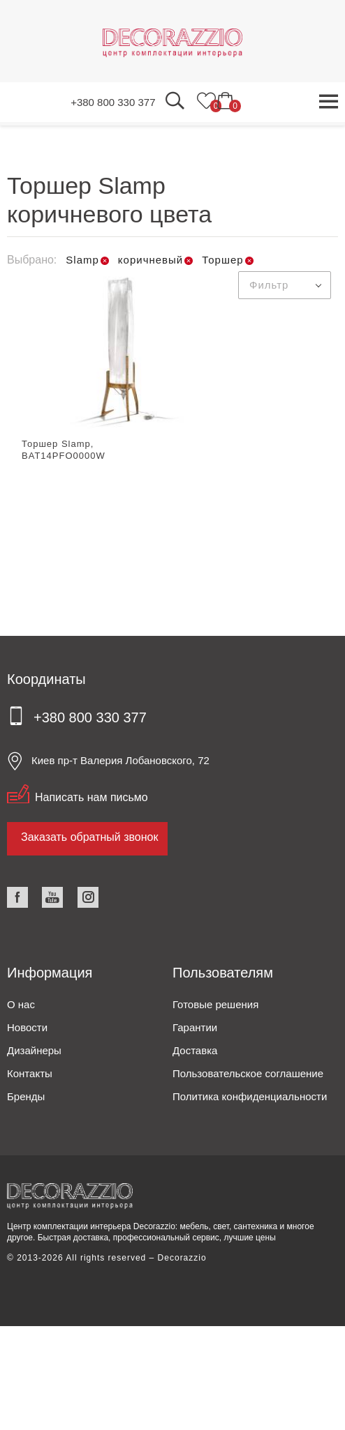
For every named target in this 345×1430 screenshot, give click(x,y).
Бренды (26, 1096)
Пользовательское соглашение (247, 1073)
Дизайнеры (34, 1050)
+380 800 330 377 (113, 102)
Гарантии (194, 1027)
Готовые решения (215, 1004)
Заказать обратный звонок (89, 837)
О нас (21, 1004)
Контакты (29, 1073)
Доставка (194, 1050)
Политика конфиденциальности (249, 1096)
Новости (27, 1027)
